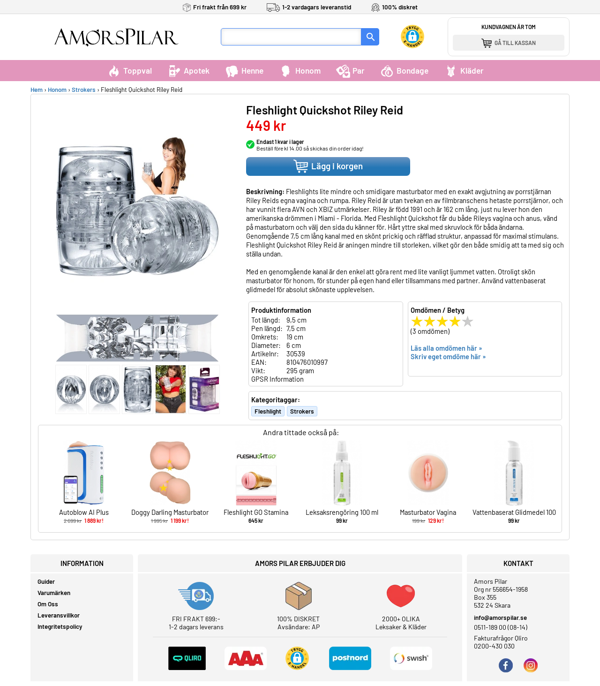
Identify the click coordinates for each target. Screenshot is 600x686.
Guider (46, 581)
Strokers (84, 89)
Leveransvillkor (59, 615)
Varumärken (54, 592)
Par (350, 70)
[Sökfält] (291, 36)
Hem (36, 89)
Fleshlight (268, 411)
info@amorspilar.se (500, 617)
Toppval (129, 70)
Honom (300, 70)
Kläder (464, 70)
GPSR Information (277, 379)
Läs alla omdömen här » (446, 348)
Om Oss (48, 604)
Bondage (404, 70)
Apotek (188, 70)
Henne (244, 70)
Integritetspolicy (60, 626)
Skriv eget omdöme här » (448, 356)
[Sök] (370, 36)
